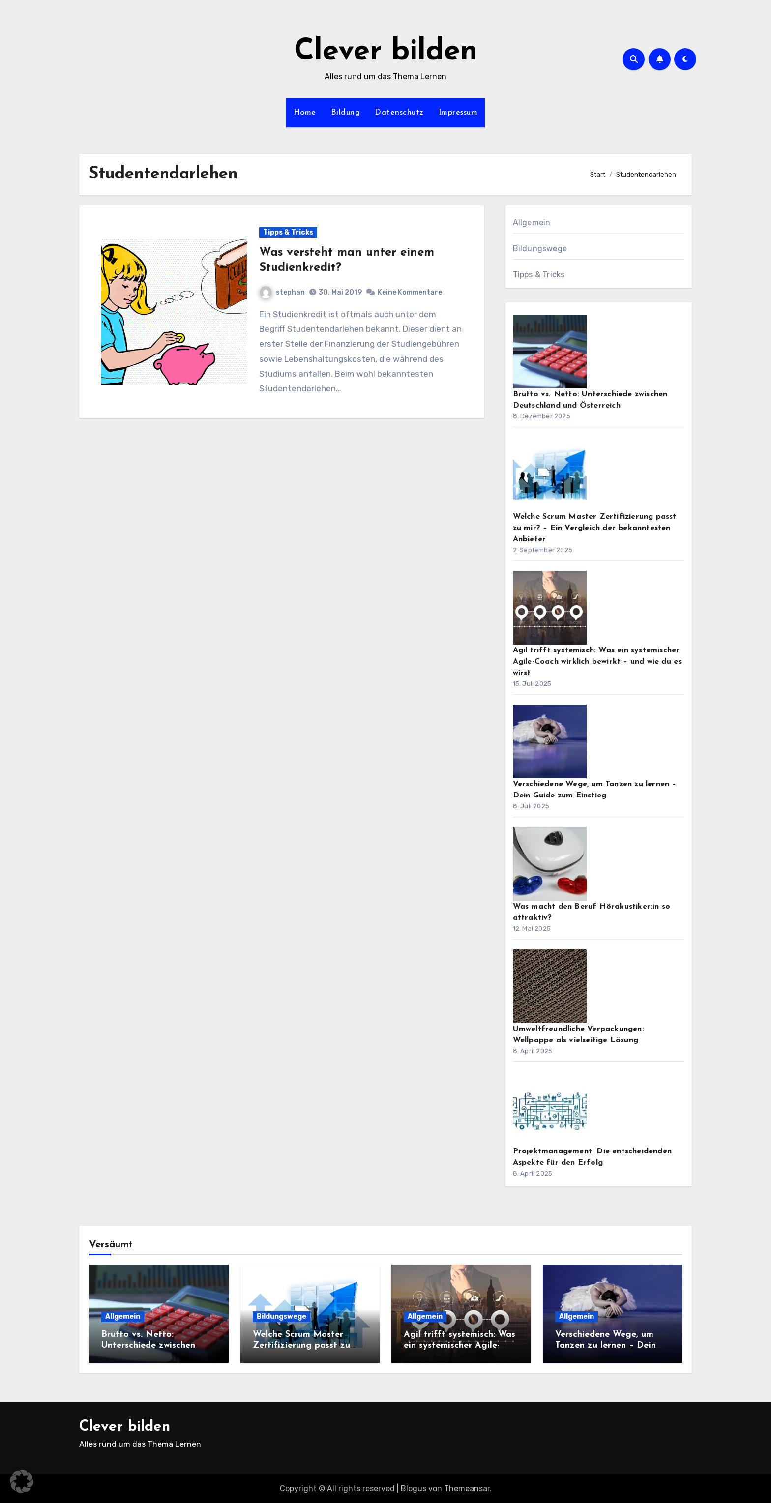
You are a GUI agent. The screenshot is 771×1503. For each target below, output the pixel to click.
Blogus (413, 1488)
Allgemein (532, 222)
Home (305, 113)
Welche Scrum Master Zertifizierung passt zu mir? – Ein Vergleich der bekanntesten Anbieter (595, 528)
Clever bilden (385, 52)
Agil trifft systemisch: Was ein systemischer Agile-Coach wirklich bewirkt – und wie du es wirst (597, 662)
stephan (282, 292)
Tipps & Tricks (288, 232)
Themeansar (467, 1488)
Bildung (345, 113)
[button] (21, 1481)
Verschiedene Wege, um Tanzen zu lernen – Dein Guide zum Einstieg (605, 1345)
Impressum (458, 113)
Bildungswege (540, 248)
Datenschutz (399, 113)
